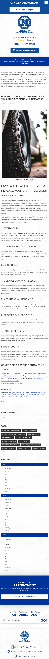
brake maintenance (33, 434)
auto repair (8, 392)
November (8, 502)
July (6, 474)
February (7, 488)
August (7, 471)
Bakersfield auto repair (33, 392)
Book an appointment (26, 50)
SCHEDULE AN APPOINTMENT (24, 597)
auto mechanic (15, 431)
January (7, 491)
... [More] (3, 451)
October (7, 505)
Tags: (4, 426)
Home (15, 59)
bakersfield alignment (7, 396)
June (6, 477)
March (6, 485)
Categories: (8, 413)
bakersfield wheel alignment (16, 394)
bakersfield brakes (7, 438)
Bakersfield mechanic (18, 392)
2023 (4, 535)
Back (5, 401)
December (8, 499)
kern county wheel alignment (35, 394)
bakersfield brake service (23, 438)
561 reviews (29, 40)
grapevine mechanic (39, 448)
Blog (30, 59)
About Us (23, 59)
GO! (44, 620)
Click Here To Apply (24, 10)
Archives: (6, 459)
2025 (4, 464)
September (8, 468)
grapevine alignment (24, 448)
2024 (4, 495)
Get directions (24, 614)
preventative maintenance (23, 396)
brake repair (21, 434)
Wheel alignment (24, 441)
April (6, 482)
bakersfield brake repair (9, 441)
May (6, 480)
